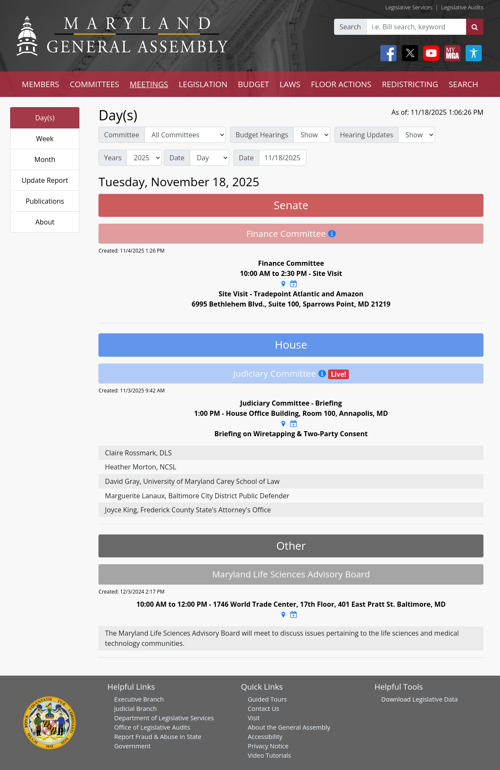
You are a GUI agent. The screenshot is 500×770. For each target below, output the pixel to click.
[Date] (282, 158)
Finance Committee (286, 233)
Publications (44, 201)
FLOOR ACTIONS (341, 84)
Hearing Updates (366, 134)
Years (112, 157)
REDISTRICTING (410, 84)
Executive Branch (139, 699)
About (44, 222)
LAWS (290, 84)
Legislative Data (435, 699)
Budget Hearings (262, 134)
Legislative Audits (462, 7)
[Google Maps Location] (283, 283)
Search (350, 26)
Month (44, 159)
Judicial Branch (135, 708)
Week (44, 138)
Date (176, 157)
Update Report (45, 180)
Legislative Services (409, 7)
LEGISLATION (203, 84)
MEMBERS (40, 84)
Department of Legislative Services (164, 717)
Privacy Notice (268, 746)
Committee (121, 134)
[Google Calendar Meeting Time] (293, 283)
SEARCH (463, 84)
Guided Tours (267, 699)
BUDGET (253, 84)
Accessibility (265, 736)
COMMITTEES (94, 84)
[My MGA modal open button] (451, 53)
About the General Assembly (289, 727)
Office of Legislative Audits (152, 727)
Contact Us (263, 708)
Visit (254, 717)
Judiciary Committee (274, 373)
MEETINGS (148, 84)
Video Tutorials (269, 755)
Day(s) (45, 117)
